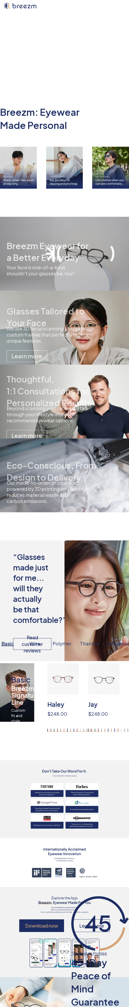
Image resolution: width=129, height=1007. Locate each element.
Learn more (27, 356)
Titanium (90, 643)
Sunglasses (119, 643)
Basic (7, 643)
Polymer (62, 643)
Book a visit (64, 61)
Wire (34, 643)
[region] (88, 697)
